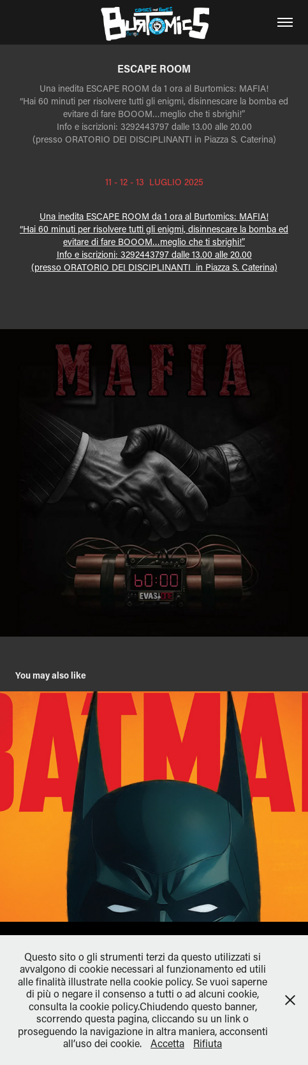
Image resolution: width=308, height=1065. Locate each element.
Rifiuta (207, 1043)
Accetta (167, 1043)
